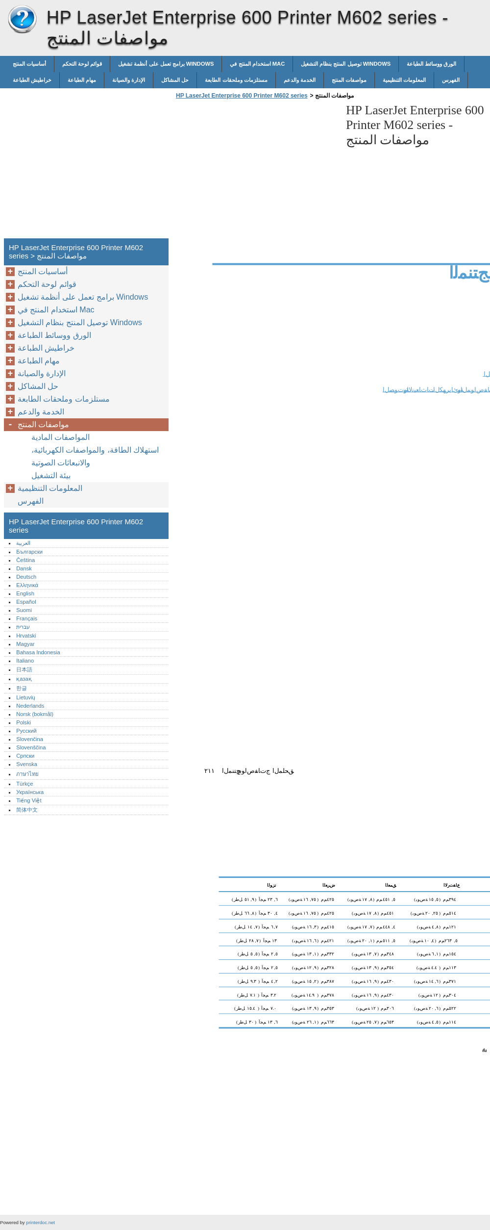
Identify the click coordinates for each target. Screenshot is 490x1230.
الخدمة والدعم (300, 80)
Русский (26, 731)
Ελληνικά (27, 585)
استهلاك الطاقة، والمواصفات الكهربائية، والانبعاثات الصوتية (95, 456)
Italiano (25, 661)
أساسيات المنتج (29, 64)
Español (26, 602)
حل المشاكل (175, 80)
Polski (23, 722)
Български (29, 552)
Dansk (24, 568)
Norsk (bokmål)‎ (34, 714)
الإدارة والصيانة (128, 80)
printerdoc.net (40, 1222)
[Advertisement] (255, 171)
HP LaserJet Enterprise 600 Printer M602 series (22, 19)
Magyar (25, 644)
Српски (25, 756)
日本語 (24, 669)
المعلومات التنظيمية (404, 80)
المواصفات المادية (60, 437)
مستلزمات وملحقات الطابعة (236, 80)
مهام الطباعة (82, 80)
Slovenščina (31, 747)
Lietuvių (25, 697)
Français (26, 618)
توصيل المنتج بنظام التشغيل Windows (346, 64)
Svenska (26, 764)
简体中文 (27, 810)
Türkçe (24, 784)
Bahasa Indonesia (38, 652)
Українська (30, 792)
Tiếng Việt (28, 800)
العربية (23, 543)
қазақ (23, 679)
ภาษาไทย (27, 774)
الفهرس (451, 80)
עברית (23, 627)
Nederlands (30, 706)
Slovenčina (29, 739)
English (25, 593)
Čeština (25, 560)
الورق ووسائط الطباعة (431, 64)
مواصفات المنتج (349, 80)
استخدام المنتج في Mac (257, 64)
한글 (21, 688)
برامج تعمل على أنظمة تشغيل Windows (166, 64)
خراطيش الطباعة (32, 80)
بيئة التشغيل (51, 475)
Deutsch (26, 577)
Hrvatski (26, 636)
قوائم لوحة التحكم (82, 64)
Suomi (24, 610)
